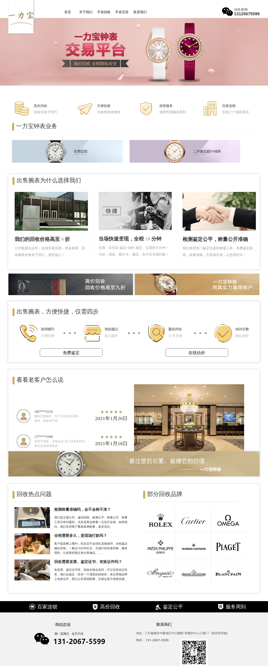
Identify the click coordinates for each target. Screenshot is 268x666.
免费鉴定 (71, 352)
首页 (67, 12)
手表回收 (104, 12)
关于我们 (86, 12)
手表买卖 (122, 12)
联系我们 (140, 12)
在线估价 (196, 352)
